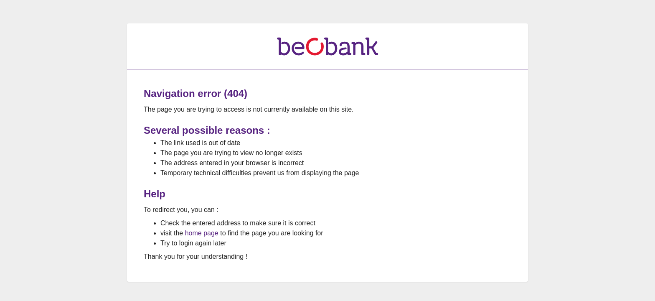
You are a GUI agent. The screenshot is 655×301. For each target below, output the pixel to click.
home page (201, 233)
